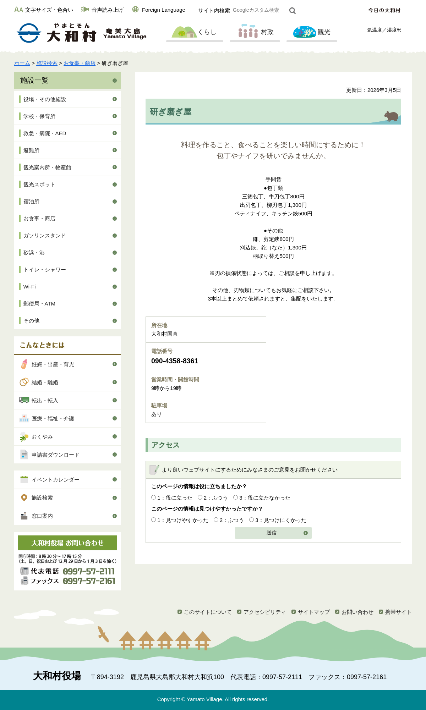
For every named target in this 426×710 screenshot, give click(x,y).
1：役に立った (174, 498)
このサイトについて (208, 612)
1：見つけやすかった (182, 520)
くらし (194, 32)
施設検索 (47, 63)
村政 (254, 32)
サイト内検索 (214, 10)
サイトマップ (314, 612)
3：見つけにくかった (280, 520)
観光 (311, 32)
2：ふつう (216, 498)
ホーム (22, 63)
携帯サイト (398, 612)
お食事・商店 (79, 63)
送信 (272, 532)
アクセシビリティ (265, 612)
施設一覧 (34, 80)
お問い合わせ (357, 612)
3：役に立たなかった (264, 498)
